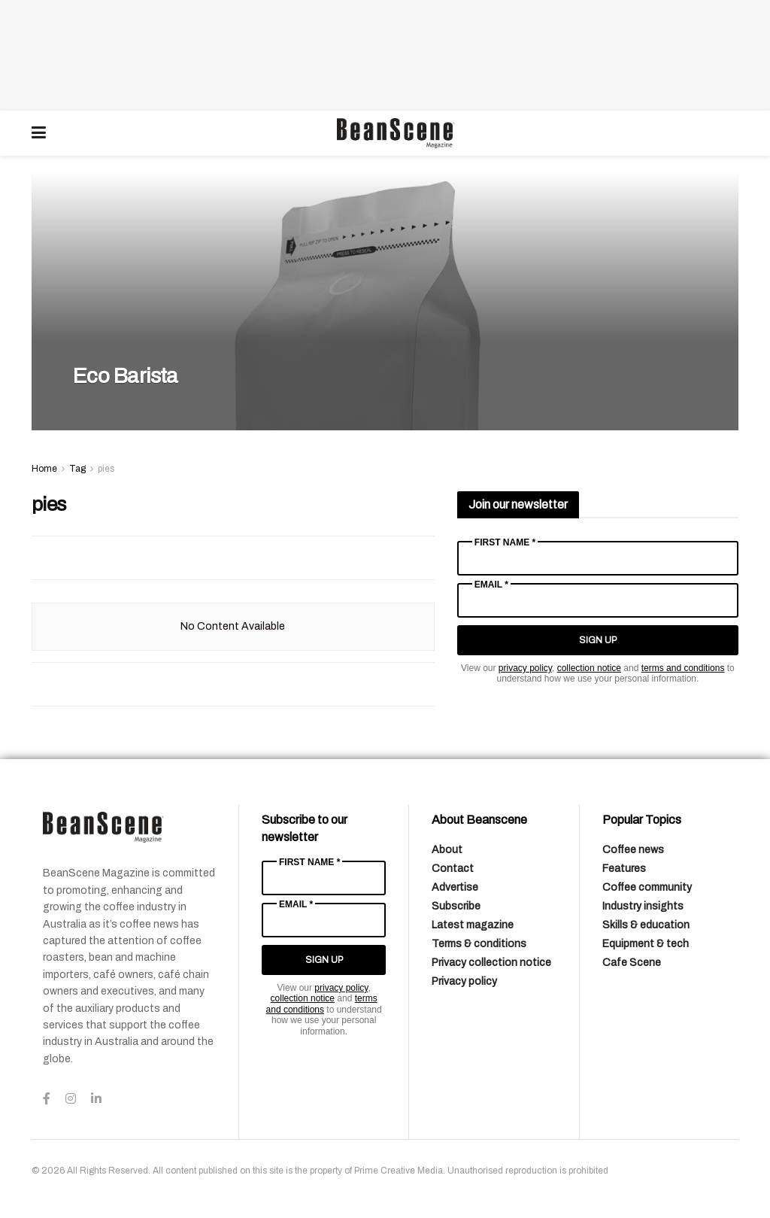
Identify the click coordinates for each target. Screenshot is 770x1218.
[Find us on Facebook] (46, 1099)
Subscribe (456, 906)
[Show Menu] (39, 133)
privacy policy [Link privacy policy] (525, 668)
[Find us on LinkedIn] (96, 1099)
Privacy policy (464, 981)
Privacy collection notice (491, 962)
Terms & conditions (479, 943)
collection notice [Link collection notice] (589, 668)
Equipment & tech (645, 943)
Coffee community (647, 887)
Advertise (455, 887)
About (447, 849)
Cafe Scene (631, 962)
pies (106, 468)
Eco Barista (127, 375)
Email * (491, 584)
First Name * (504, 542)
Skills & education (646, 925)
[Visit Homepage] (395, 133)
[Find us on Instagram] (70, 1099)
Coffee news (633, 849)
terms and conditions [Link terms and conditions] (683, 668)
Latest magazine (473, 925)
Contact (453, 868)
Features (624, 868)
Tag (77, 468)
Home (44, 468)
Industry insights (643, 906)
